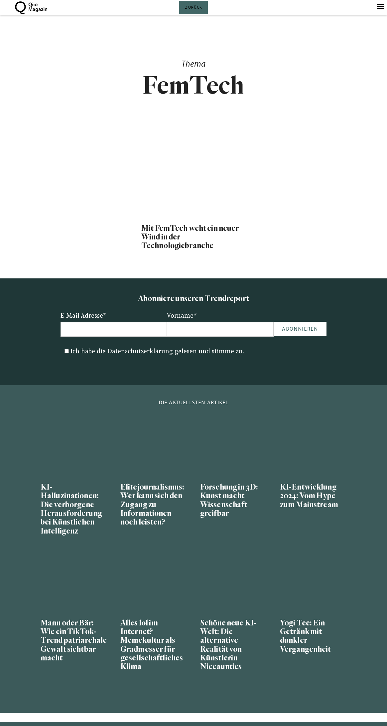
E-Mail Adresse (83, 316)
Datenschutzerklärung (140, 352)
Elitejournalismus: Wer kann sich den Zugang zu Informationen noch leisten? (152, 505)
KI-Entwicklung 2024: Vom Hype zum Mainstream (309, 496)
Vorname (182, 316)
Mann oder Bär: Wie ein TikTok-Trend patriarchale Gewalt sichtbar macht (74, 640)
